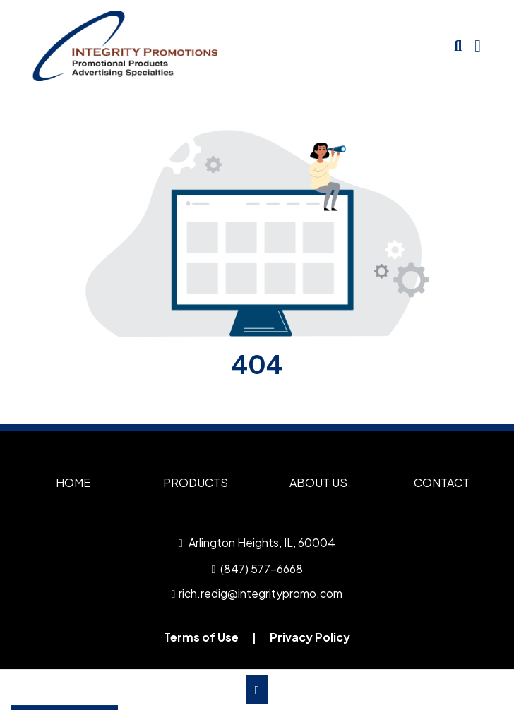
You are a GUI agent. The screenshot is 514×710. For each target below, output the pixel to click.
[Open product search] (458, 46)
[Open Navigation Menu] (477, 46)
